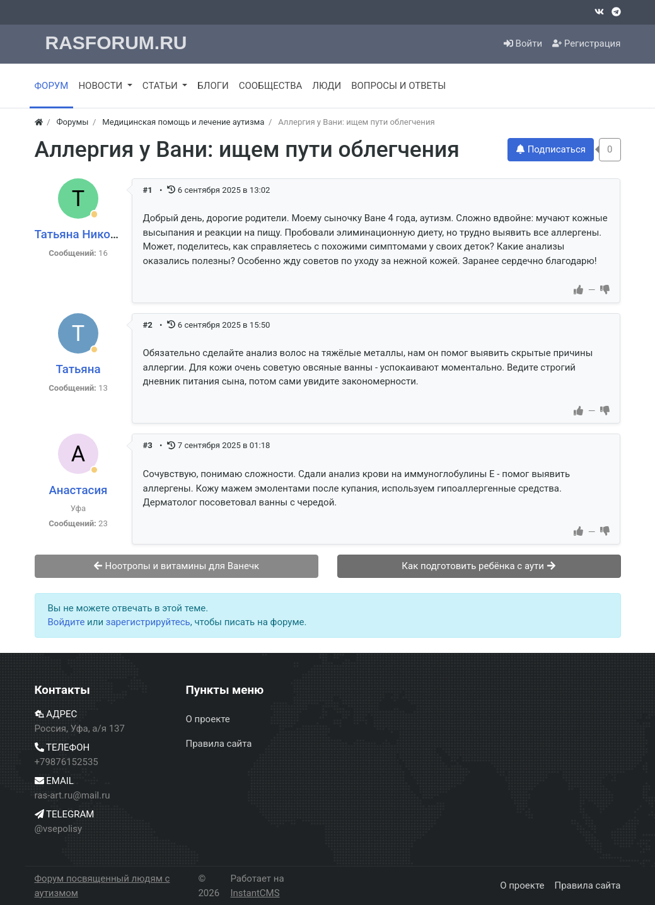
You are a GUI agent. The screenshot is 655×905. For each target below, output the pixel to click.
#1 (148, 190)
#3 (148, 445)
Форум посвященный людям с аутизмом (102, 886)
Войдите (66, 622)
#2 (148, 325)
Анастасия (78, 490)
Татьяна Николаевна (92, 234)
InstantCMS (254, 893)
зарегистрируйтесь (148, 622)
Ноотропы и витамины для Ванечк (176, 566)
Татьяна (77, 369)
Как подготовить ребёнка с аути (478, 566)
